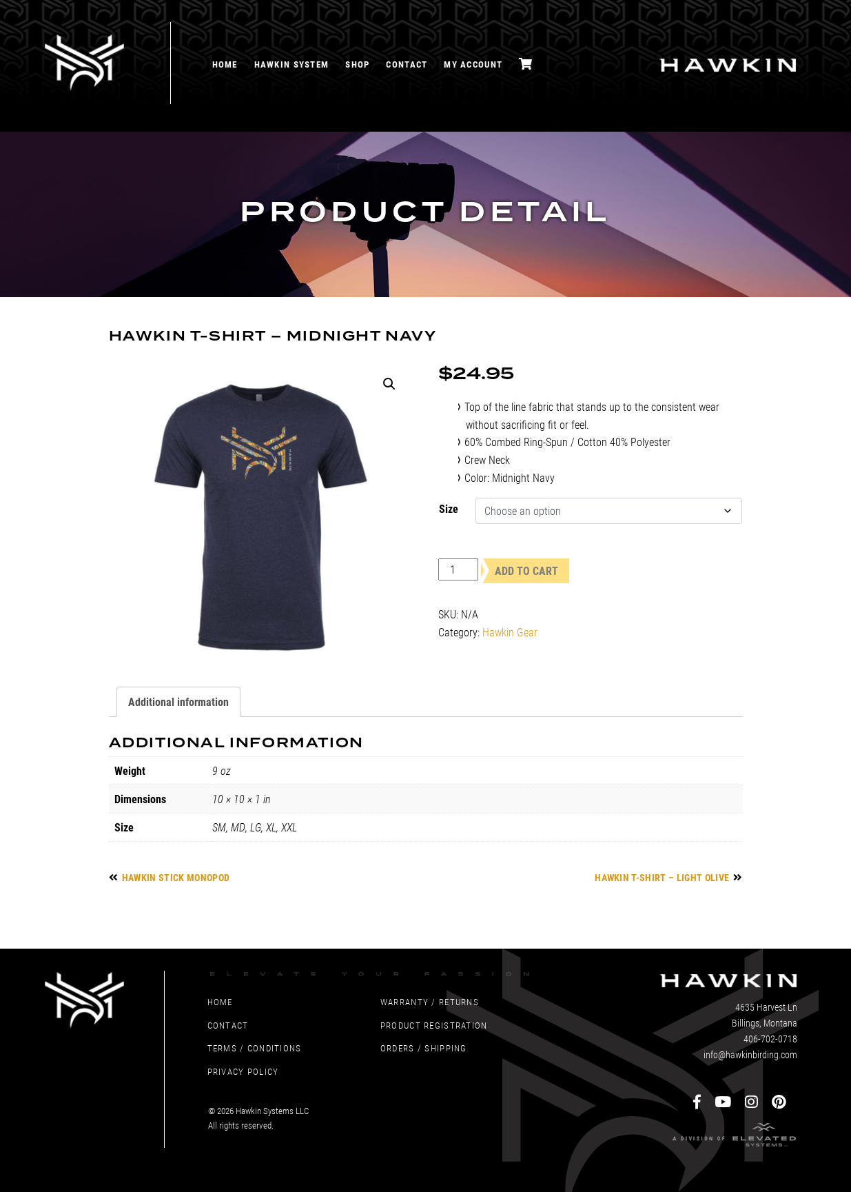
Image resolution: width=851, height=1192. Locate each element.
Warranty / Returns (429, 1001)
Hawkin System (291, 64)
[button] (389, 384)
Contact (406, 64)
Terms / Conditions (254, 1047)
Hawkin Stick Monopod (175, 877)
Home (225, 64)
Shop (357, 64)
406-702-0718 (770, 1038)
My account (473, 64)
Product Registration (434, 1025)
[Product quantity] (458, 569)
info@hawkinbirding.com (750, 1054)
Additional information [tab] (178, 701)
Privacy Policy (243, 1071)
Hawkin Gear (509, 632)
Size (448, 508)
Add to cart (526, 570)
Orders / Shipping (423, 1047)
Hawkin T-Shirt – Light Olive (662, 877)
